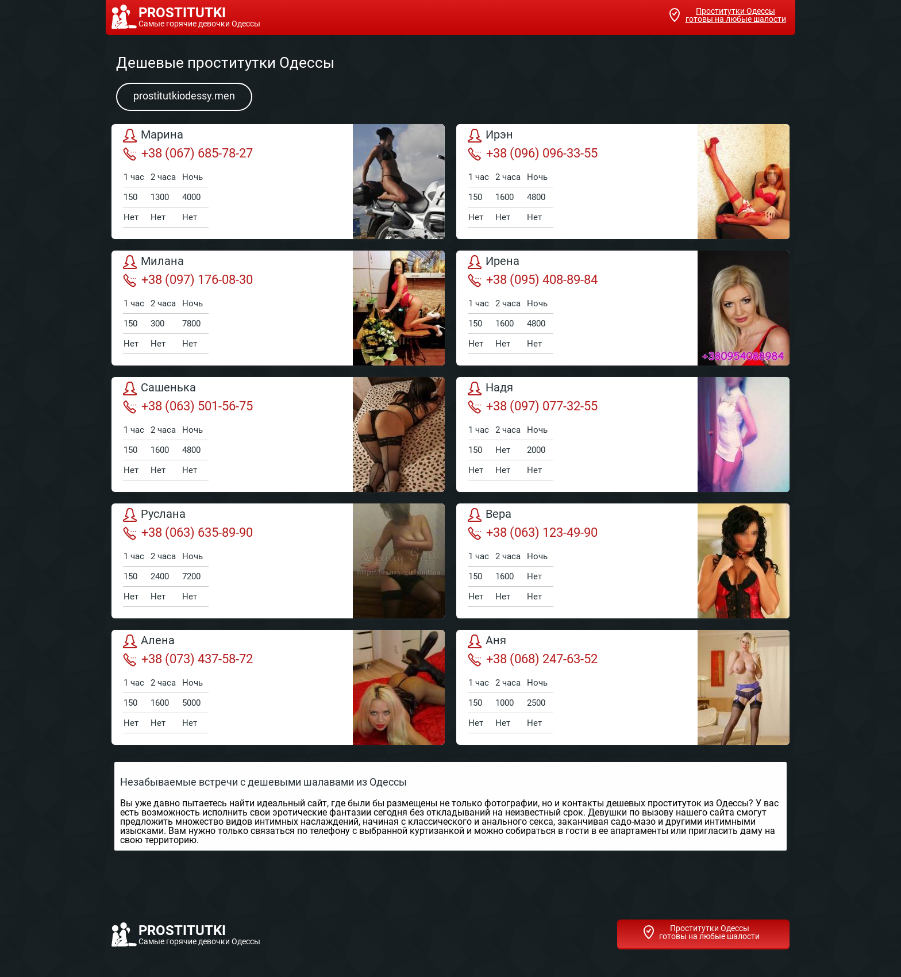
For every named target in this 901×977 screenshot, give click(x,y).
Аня (487, 641)
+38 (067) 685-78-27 (188, 153)
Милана (153, 262)
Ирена (493, 262)
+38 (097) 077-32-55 (533, 406)
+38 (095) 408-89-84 (533, 279)
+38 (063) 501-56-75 (188, 406)
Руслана (154, 515)
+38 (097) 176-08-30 (188, 279)
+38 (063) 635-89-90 (188, 532)
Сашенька (159, 388)
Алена (149, 641)
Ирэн (490, 136)
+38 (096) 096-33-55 (533, 153)
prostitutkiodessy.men (184, 96)
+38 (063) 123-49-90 (533, 532)
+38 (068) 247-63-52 (533, 659)
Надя (490, 388)
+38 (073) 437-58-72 (188, 659)
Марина (153, 136)
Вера (489, 515)
